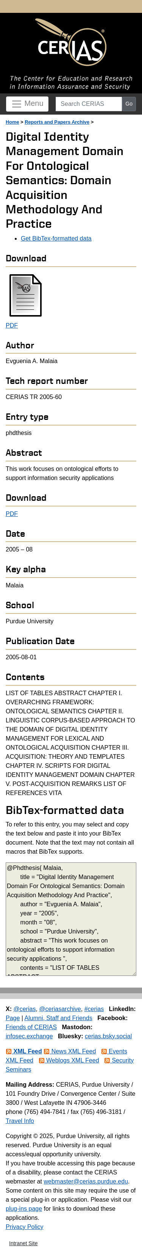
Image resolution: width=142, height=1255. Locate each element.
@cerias (24, 1009)
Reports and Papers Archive (57, 122)
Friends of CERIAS (31, 1027)
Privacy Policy (25, 1227)
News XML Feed (70, 1051)
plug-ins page (24, 1208)
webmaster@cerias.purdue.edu (86, 1181)
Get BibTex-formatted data (56, 238)
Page (13, 1018)
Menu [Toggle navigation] (27, 104)
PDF (12, 325)
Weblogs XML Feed (69, 1060)
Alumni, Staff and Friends (58, 1018)
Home (12, 122)
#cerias (94, 1009)
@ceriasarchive (60, 1009)
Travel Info (20, 1121)
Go (129, 104)
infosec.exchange (29, 1036)
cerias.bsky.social (108, 1036)
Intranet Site (23, 1243)
